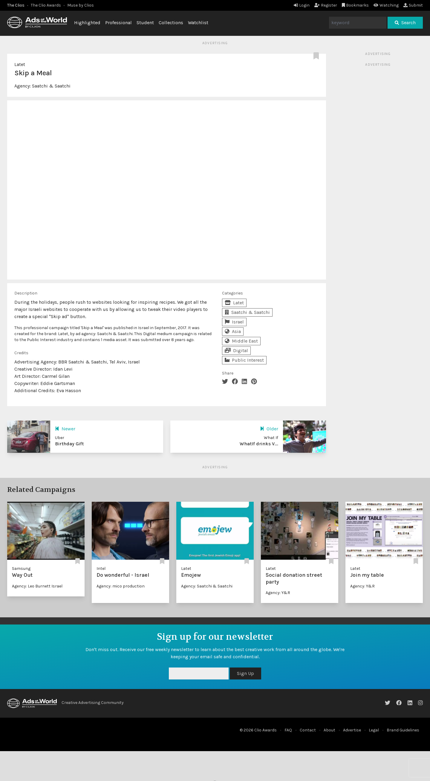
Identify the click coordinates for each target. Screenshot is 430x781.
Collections (171, 22)
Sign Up (245, 673)
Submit (413, 5)
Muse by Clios (80, 5)
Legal (374, 730)
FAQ (288, 730)
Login (302, 5)
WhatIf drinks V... (259, 443)
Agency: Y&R (278, 592)
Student (145, 22)
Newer (65, 429)
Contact (308, 730)
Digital (236, 350)
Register (325, 5)
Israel (234, 322)
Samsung (21, 568)
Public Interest (244, 360)
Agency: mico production (121, 586)
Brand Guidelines (403, 730)
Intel (101, 568)
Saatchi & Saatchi (51, 86)
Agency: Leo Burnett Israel (37, 586)
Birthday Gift (69, 443)
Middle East (241, 341)
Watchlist (198, 22)
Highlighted (87, 22)
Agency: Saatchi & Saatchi (206, 586)
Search (405, 22)
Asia (233, 331)
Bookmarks (355, 5)
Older (269, 429)
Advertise (352, 730)
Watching (386, 5)
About (329, 730)
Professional (118, 22)
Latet (19, 64)
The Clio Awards (46, 5)
